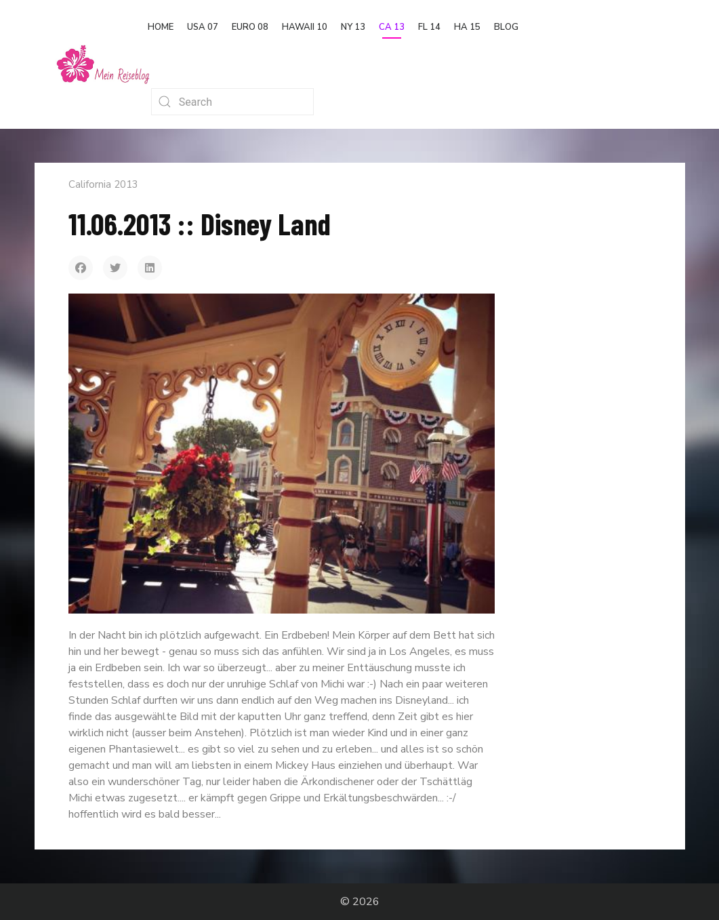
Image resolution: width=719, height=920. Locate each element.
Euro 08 (250, 27)
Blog (506, 27)
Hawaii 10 (304, 27)
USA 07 (202, 27)
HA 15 (467, 27)
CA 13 (392, 27)
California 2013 (103, 184)
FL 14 (429, 27)
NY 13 (353, 27)
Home (160, 27)
